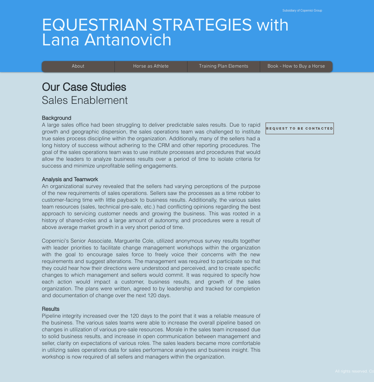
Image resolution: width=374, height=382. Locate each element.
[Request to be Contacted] (299, 128)
